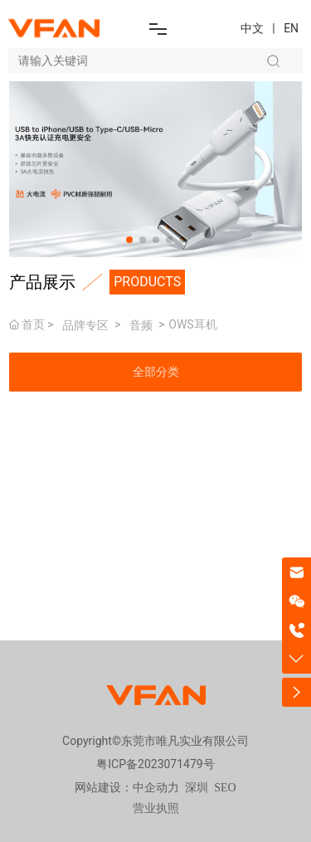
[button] (129, 239)
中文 (252, 28)
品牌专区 (85, 325)
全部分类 (156, 371)
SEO (225, 787)
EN (291, 28)
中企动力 (156, 787)
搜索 (273, 60)
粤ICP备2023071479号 (155, 764)
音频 (141, 325)
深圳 (196, 787)
